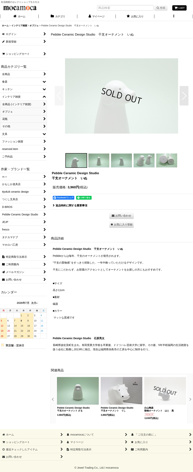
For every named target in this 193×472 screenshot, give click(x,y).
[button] (173, 17)
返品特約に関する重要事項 (70, 205)
